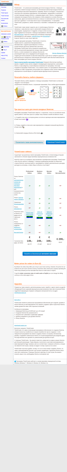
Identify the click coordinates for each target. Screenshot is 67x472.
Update (3, 52)
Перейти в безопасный (40, 254)
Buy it (5, 50)
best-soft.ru (17, 300)
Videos (5, 26)
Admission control (6, 34)
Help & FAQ (4, 55)
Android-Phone (36, 36)
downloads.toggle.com (20, 325)
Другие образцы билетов (59, 53)
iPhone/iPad (46, 36)
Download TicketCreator (56, 142)
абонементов (18, 209)
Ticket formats (5, 15)
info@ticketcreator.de (20, 292)
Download (6, 46)
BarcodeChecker (18, 34)
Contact (3, 58)
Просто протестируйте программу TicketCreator (28, 62)
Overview (3, 7)
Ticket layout (4, 13)
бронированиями (19, 204)
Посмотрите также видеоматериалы (29, 142)
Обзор (4, 4)
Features (3, 10)
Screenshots (4, 23)
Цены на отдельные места (40, 213)
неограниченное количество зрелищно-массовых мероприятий (18, 183)
